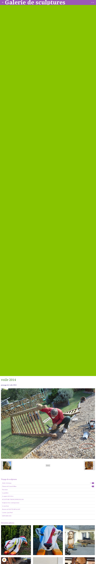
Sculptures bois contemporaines (10, 503)
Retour (48, 465)
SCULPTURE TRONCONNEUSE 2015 (13, 499)
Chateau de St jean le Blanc (48, 486)
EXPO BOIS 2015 (6, 516)
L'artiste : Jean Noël (7, 512)
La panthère (5, 493)
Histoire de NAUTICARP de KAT (11, 509)
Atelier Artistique (48, 483)
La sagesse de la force (7, 496)
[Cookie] (4, 560)
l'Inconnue (5, 490)
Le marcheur (5, 506)
